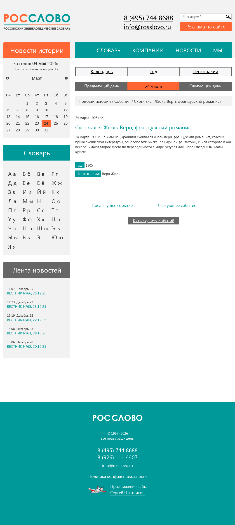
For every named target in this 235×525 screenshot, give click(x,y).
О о (56, 201)
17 (46, 117)
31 (46, 130)
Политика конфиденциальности (117, 476)
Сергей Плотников (127, 492)
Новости (188, 50)
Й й (41, 191)
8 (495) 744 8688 (148, 17)
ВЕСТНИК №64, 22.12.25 (26, 319)
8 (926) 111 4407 (117, 457)
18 (56, 117)
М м (28, 201)
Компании (148, 50)
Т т (55, 210)
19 (65, 117)
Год (153, 71)
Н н (41, 201)
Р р (26, 210)
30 (37, 130)
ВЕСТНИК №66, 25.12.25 (26, 293)
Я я (12, 246)
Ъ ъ (56, 228)
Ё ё (40, 182)
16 (37, 117)
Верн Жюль (111, 173)
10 (46, 110)
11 (56, 110)
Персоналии (205, 71)
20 (8, 123)
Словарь (108, 50)
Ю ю (57, 237)
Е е (26, 182)
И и (27, 191)
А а (12, 173)
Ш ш (28, 228)
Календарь (102, 71)
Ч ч (12, 228)
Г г (55, 173)
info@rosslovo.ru (147, 26)
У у (12, 219)
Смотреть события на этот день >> (37, 69)
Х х (40, 219)
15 (27, 117)
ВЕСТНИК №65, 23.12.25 (26, 306)
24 (46, 123)
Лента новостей (37, 269)
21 (18, 123)
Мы (217, 50)
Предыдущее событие (112, 205)
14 (18, 117)
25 (56, 123)
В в (41, 173)
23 (37, 123)
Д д (12, 182)
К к (55, 191)
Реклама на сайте (206, 26)
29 (27, 130)
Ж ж (57, 182)
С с (41, 210)
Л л (12, 201)
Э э (41, 237)
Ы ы (13, 237)
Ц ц (56, 219)
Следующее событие (177, 205)
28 (18, 130)
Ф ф (27, 219)
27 (8, 130)
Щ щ (43, 228)
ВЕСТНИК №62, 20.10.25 (26, 346)
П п (12, 210)
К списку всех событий (153, 220)
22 (27, 123)
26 (65, 123)
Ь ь (26, 237)
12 (65, 110)
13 (8, 117)
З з (11, 191)
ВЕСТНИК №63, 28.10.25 (26, 333)
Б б (27, 173)
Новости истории (95, 101)
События (122, 101)
